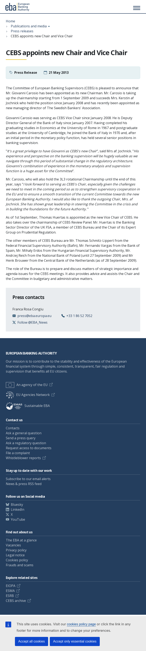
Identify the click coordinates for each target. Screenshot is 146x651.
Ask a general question (23, 433)
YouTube (18, 519)
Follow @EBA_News (32, 322)
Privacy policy (16, 550)
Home (10, 21)
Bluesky (17, 504)
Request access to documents (28, 448)
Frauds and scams (19, 565)
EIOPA (10, 585)
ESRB (10, 595)
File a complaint (18, 453)
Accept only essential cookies (74, 641)
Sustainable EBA (28, 405)
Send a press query (20, 438)
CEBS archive (16, 600)
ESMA (10, 590)
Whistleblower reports (23, 458)
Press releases (22, 31)
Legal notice (15, 555)
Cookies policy (17, 560)
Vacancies (13, 545)
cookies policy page (81, 624)
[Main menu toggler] (136, 8)
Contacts (12, 428)
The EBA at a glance (21, 540)
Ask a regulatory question (26, 443)
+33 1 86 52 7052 (79, 315)
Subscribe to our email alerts (28, 479)
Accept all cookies (31, 641)
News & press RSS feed (23, 484)
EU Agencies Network (28, 394)
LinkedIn (17, 509)
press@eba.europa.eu (34, 315)
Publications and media (29, 26)
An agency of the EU (27, 384)
